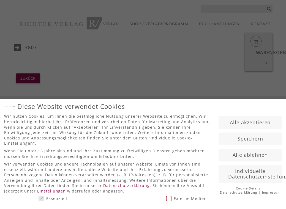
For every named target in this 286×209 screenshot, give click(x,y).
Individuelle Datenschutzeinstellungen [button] (255, 172)
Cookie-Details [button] (249, 186)
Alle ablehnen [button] (250, 152)
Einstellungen (51, 188)
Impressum (271, 190)
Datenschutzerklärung (126, 183)
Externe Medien (186, 196)
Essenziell (53, 196)
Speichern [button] (250, 136)
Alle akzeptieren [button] (250, 120)
